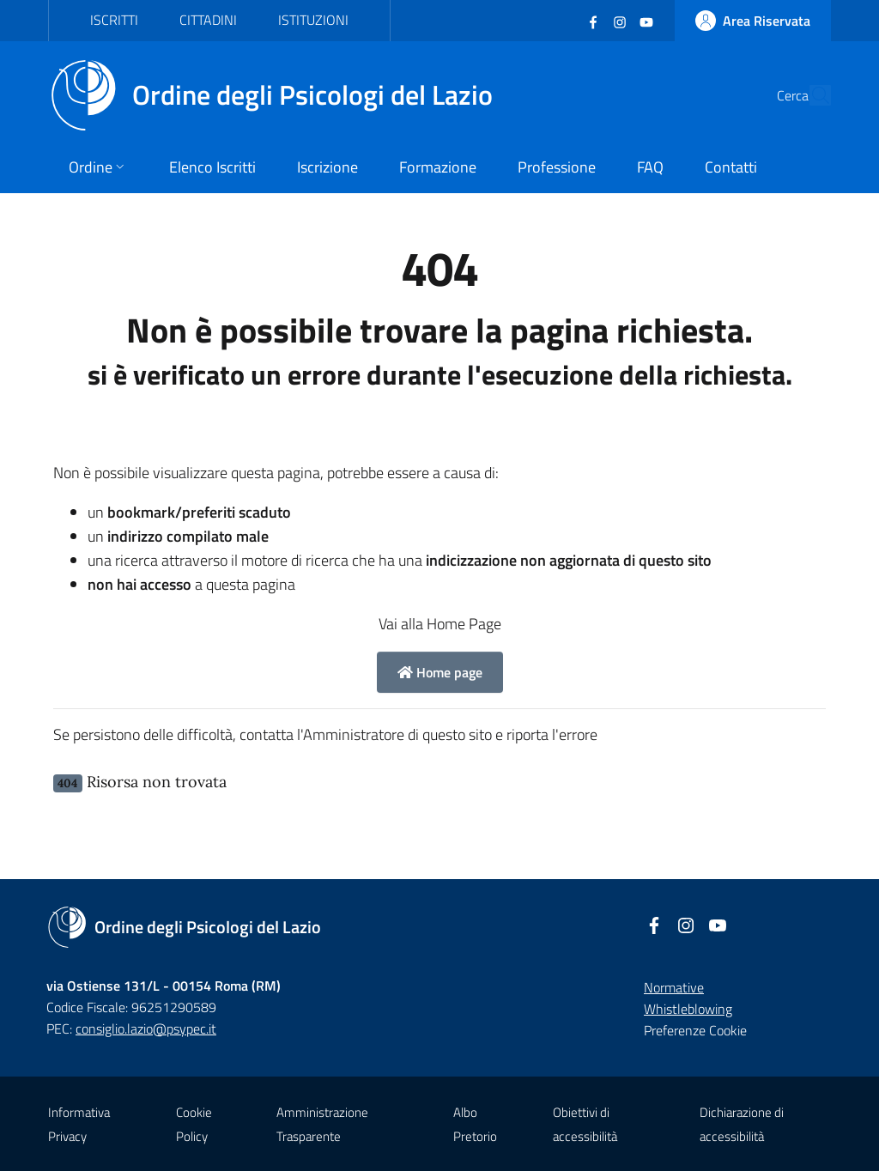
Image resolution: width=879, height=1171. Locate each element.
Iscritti (114, 19)
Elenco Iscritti (212, 167)
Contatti (731, 167)
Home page (439, 672)
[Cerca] (810, 95)
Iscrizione (327, 167)
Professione (557, 167)
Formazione (437, 167)
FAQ (650, 167)
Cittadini (208, 19)
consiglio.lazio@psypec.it (146, 1028)
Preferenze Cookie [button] (695, 1030)
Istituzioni (313, 19)
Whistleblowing (688, 1008)
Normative (674, 987)
